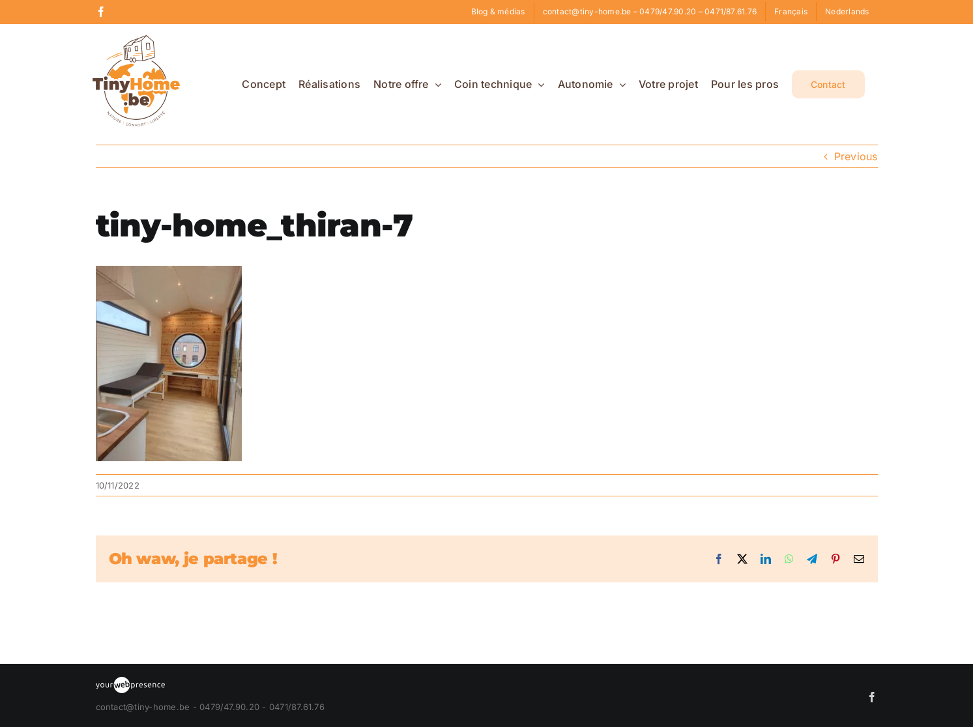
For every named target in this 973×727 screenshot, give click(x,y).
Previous (856, 156)
